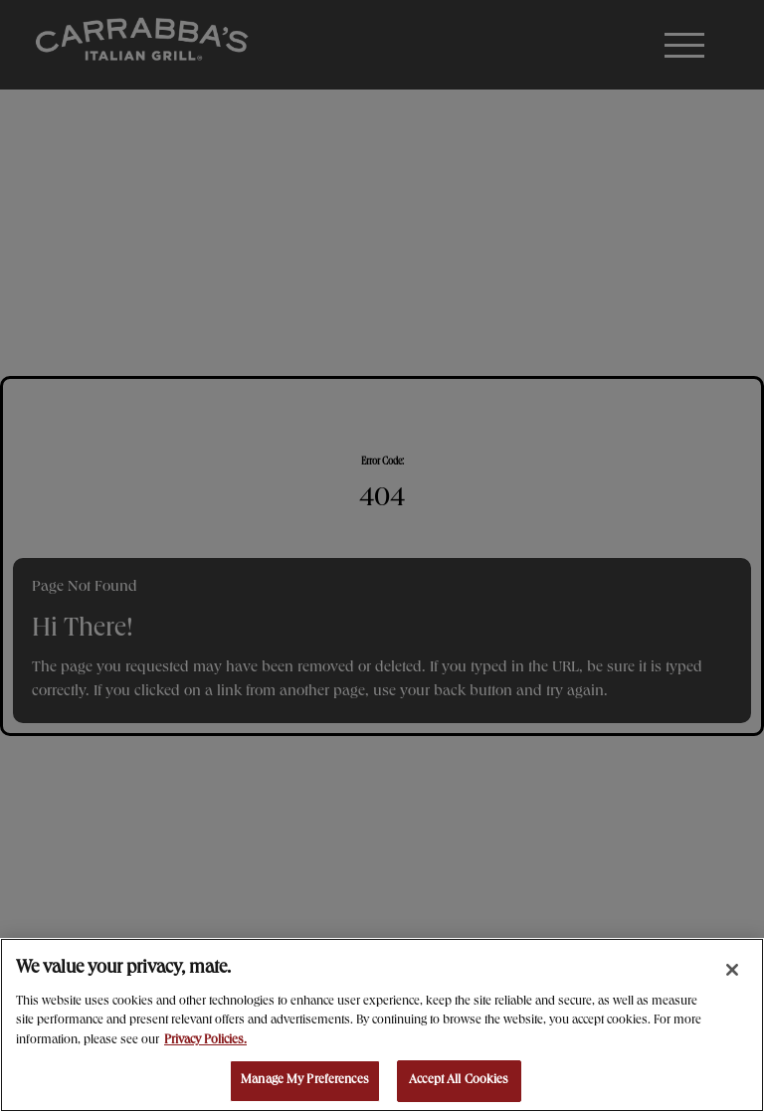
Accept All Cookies (458, 1080)
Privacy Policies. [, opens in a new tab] (205, 1040)
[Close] (732, 970)
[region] (382, 1025)
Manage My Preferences (305, 1080)
